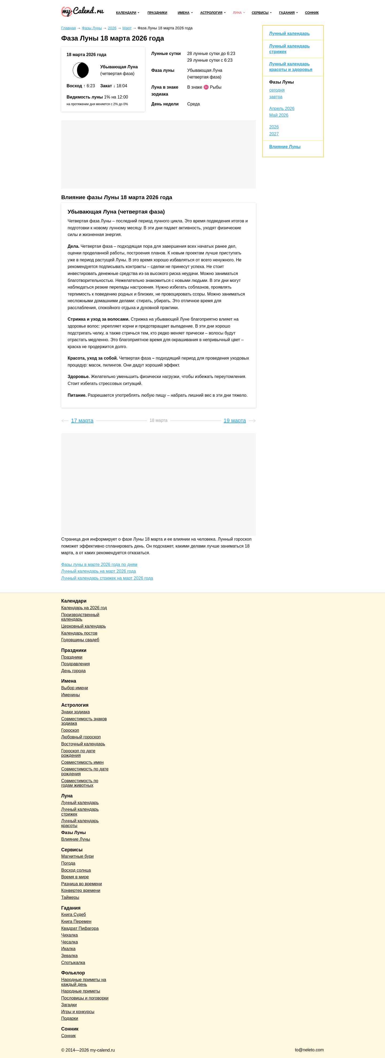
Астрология (211, 13)
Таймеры (70, 897)
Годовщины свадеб (80, 640)
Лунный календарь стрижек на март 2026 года (107, 578)
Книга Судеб (73, 914)
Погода (68, 863)
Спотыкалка (73, 962)
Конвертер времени (80, 890)
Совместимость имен (82, 762)
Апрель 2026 (281, 108)
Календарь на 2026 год (84, 607)
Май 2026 (278, 115)
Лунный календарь (289, 33)
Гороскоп (70, 730)
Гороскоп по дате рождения (78, 753)
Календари (126, 13)
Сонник (312, 13)
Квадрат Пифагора (80, 928)
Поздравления (75, 664)
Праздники (157, 13)
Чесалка (69, 942)
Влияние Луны (285, 146)
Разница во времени (81, 884)
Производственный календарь (80, 617)
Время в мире (75, 877)
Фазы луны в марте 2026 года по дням (99, 564)
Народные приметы (80, 991)
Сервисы (260, 13)
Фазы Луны (281, 82)
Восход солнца (76, 870)
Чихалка (69, 935)
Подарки (69, 1018)
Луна (237, 13)
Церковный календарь (83, 626)
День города (73, 670)
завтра (276, 97)
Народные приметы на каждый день (83, 982)
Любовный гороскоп (81, 737)
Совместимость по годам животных (79, 783)
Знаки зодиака (75, 712)
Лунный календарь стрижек (80, 811)
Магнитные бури (77, 856)
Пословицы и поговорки (85, 998)
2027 (274, 134)
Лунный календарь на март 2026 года (98, 571)
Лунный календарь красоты (80, 823)
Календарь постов (79, 633)
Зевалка (69, 955)
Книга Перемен (76, 921)
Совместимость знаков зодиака (84, 721)
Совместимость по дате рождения (85, 771)
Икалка (68, 948)
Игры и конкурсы (77, 1011)
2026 (274, 127)
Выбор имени (74, 688)
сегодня (277, 90)
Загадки (69, 1004)
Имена (184, 13)
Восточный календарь (83, 744)
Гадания (287, 13)
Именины (70, 695)
